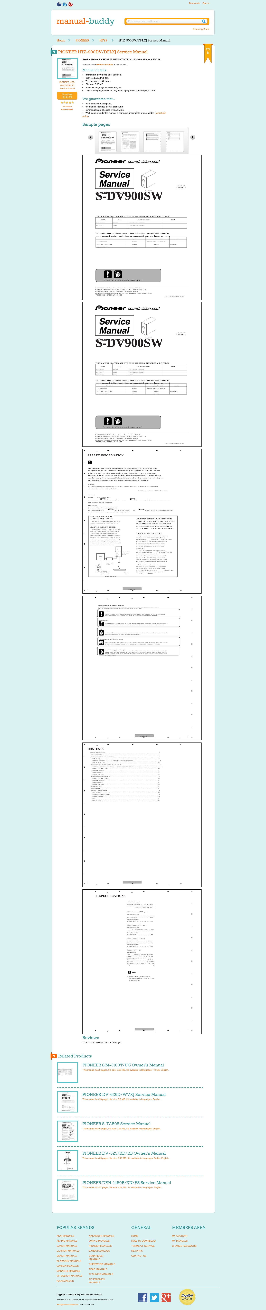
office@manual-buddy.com (67, 1305)
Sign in (206, 3)
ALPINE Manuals (67, 1240)
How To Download (143, 1240)
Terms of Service (143, 1245)
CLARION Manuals (68, 1250)
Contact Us (139, 1255)
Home (61, 40)
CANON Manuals (67, 1245)
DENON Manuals (67, 1255)
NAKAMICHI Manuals (101, 1236)
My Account (180, 1236)
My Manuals (180, 1240)
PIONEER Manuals (100, 1245)
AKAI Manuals (65, 1236)
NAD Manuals (65, 1281)
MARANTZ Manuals (68, 1271)
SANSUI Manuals (99, 1250)
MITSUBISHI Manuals (69, 1275)
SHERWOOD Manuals (102, 1264)
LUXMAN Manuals (68, 1265)
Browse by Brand (201, 29)
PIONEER (82, 40)
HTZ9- (104, 40)
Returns (137, 1250)
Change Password (184, 1245)
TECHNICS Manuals (101, 1274)
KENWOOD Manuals (69, 1261)
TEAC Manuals (98, 1269)
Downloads (194, 3)
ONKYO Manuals (99, 1240)
